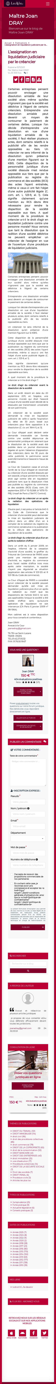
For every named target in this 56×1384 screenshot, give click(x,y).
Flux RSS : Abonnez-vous (25, 1301)
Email (14, 820)
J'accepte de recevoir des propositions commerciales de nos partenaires (28, 876)
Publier (33, 927)
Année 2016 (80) (20, 1249)
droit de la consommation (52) (27, 1150)
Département (18, 833)
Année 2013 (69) (20, 1257)
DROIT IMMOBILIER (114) (24, 1134)
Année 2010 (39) (20, 1265)
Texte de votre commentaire (23, 756)
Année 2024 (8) (20, 1235)
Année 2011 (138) (20, 1262)
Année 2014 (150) (20, 1254)
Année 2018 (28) (20, 1243)
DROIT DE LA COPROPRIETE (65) (28, 1147)
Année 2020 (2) (20, 1240)
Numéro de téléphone (24, 859)
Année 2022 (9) (20, 1238)
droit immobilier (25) (22, 1158)
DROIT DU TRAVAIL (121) (24, 1131)
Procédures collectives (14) (25, 1164)
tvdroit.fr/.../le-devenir (23, 1287)
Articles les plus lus (22, 1180)
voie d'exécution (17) (22, 1161)
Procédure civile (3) (22, 1177)
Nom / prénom (20, 808)
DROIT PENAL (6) (21, 1175)
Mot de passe (18, 847)
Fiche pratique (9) (21, 1205)
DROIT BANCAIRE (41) (23, 1153)
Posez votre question (28, 1086)
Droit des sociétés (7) (23, 1172)
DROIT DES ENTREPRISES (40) (27, 1155)
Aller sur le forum (29, 718)
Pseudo (15, 796)
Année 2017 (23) (20, 1246)
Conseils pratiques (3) (23, 1210)
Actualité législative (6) (23, 1208)
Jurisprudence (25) (21, 1202)
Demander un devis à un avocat (29, 726)
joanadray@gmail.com (19, 628)
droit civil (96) (19, 1136)
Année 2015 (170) (20, 1251)
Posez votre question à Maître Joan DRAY (30, 691)
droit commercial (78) (23, 1144)
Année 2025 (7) (20, 1232)
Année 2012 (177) (20, 1260)
